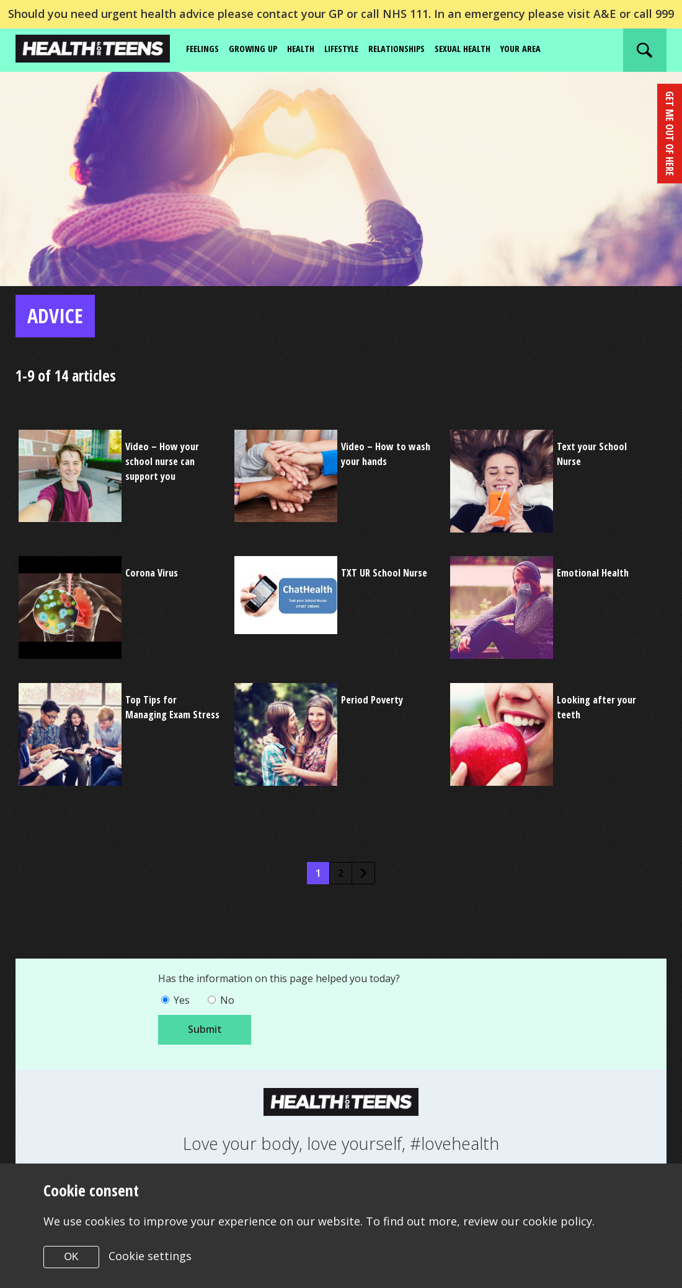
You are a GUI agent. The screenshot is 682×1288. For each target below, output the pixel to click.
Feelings (204, 49)
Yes (183, 1004)
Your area (551, 49)
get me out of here (669, 131)
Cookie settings (150, 1255)
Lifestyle (355, 49)
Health (311, 49)
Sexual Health (489, 49)
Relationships (416, 49)
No (231, 1004)
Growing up (259, 49)
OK (71, 1256)
